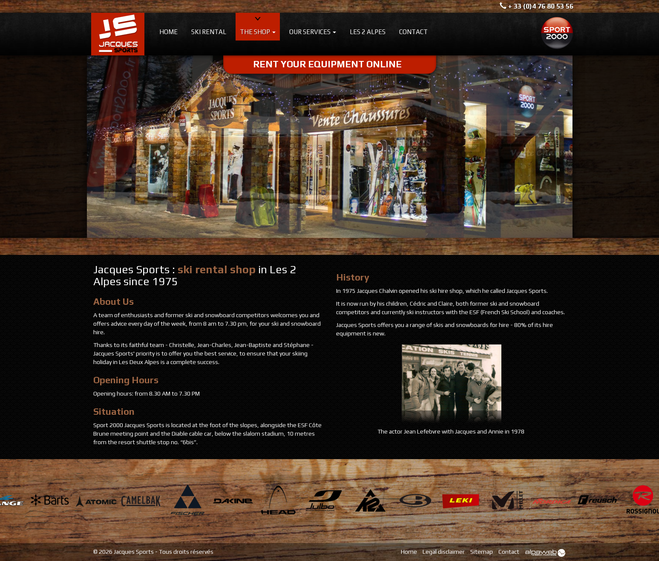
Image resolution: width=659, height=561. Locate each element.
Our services (312, 31)
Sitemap (481, 551)
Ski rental (208, 31)
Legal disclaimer (444, 551)
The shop (258, 31)
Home (168, 31)
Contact (413, 31)
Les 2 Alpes (368, 31)
